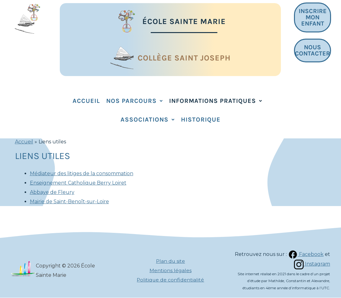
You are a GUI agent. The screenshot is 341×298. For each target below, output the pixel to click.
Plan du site (170, 261)
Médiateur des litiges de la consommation (81, 173)
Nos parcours (134, 100)
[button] (134, 101)
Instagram (312, 264)
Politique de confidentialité (170, 280)
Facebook (306, 254)
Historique (200, 119)
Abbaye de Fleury (52, 192)
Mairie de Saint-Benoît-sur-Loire (69, 201)
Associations (148, 119)
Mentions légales (170, 270)
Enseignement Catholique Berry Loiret (78, 183)
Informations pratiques (215, 100)
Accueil (86, 100)
